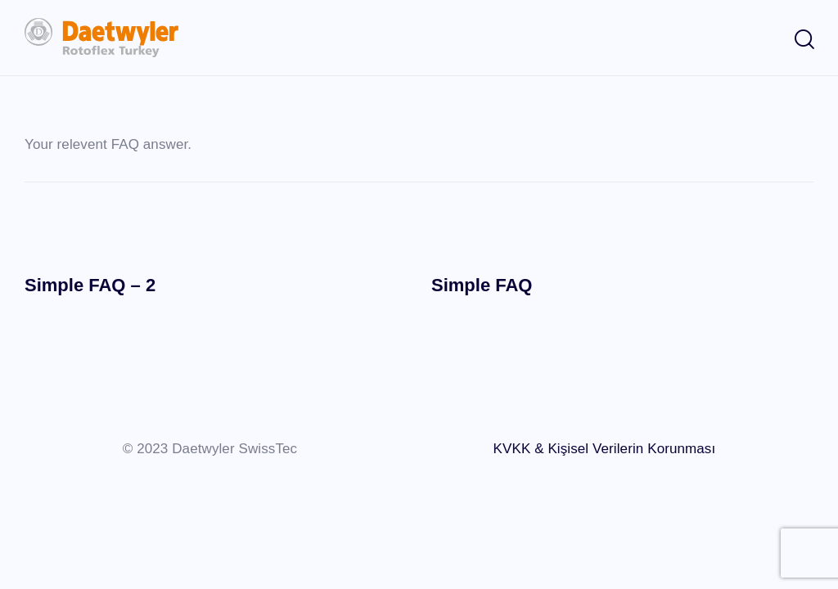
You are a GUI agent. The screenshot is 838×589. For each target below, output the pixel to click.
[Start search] (803, 40)
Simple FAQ (481, 285)
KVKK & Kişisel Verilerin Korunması (604, 448)
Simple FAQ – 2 (90, 285)
